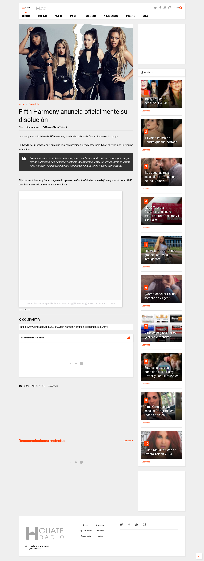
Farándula (41, 16)
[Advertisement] (42, 413)
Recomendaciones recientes (42, 441)
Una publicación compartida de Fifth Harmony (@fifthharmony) (56, 303)
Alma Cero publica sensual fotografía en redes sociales (158, 411)
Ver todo (128, 441)
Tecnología (90, 16)
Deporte (130, 16)
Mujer (73, 16)
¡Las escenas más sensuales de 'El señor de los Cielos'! (159, 177)
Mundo (58, 16)
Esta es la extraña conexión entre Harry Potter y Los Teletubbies (161, 372)
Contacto (100, 525)
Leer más (146, 111)
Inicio (26, 16)
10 (147, 443)
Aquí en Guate (111, 16)
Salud (145, 16)
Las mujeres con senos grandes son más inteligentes (160, 255)
